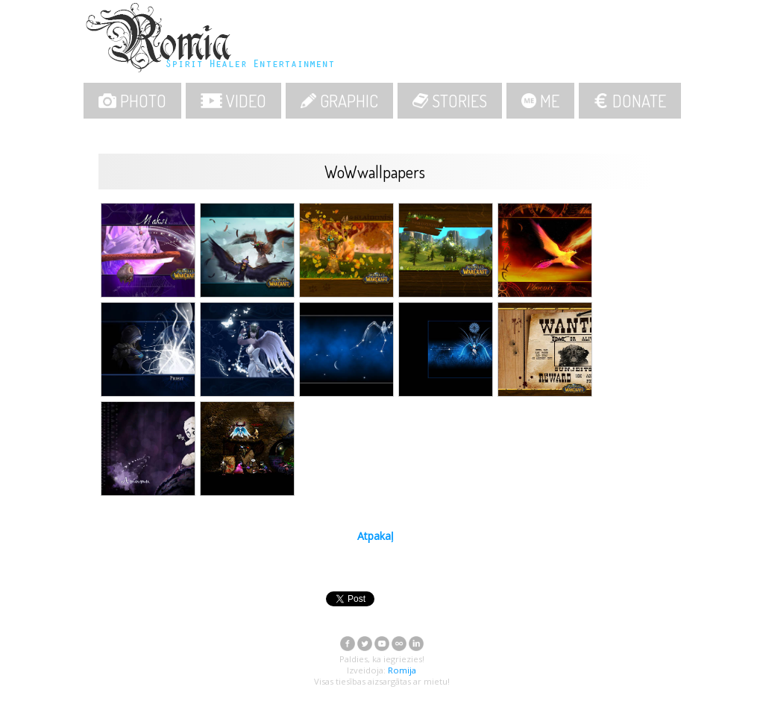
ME (540, 100)
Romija (402, 670)
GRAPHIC (339, 100)
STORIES (450, 100)
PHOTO (132, 100)
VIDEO (233, 100)
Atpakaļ (375, 536)
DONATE (630, 100)
